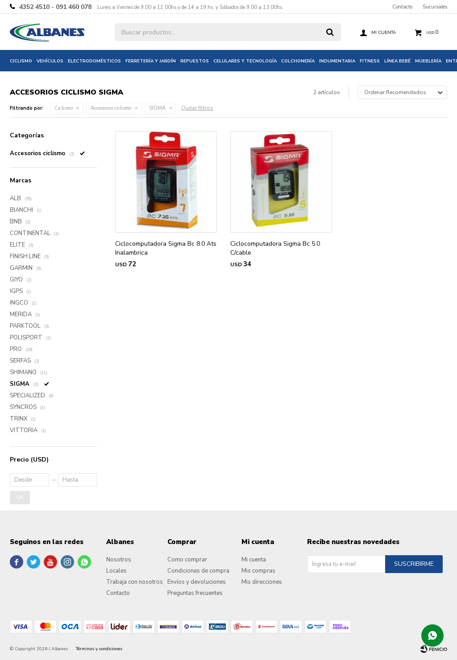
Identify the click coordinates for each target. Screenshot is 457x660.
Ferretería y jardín (150, 61)
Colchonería (298, 61)
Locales (116, 571)
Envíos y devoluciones (196, 582)
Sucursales (435, 7)
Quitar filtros (197, 107)
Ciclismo (21, 61)
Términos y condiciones (99, 649)
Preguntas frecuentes (195, 593)
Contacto (402, 7)
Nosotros (118, 560)
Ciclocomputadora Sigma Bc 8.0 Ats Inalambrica (165, 248)
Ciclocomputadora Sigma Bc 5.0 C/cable (275, 248)
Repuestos (194, 61)
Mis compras (258, 571)
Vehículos (50, 61)
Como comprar (187, 560)
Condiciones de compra (198, 571)
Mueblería (428, 61)
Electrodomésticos (94, 61)
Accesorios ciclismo (111, 108)
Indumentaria (337, 61)
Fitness (370, 61)
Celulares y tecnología (245, 61)
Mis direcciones (261, 582)
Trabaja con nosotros (134, 582)
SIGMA (157, 108)
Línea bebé (397, 61)
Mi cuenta (253, 560)
